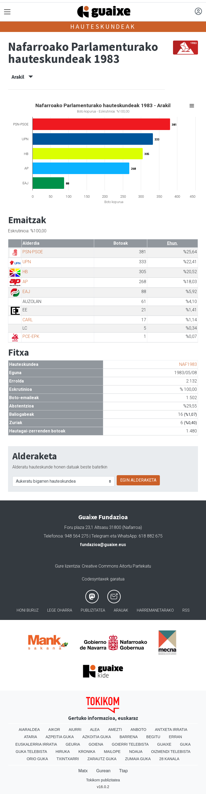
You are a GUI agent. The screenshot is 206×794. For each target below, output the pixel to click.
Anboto (138, 729)
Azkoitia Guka (96, 737)
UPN (27, 261)
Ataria (30, 737)
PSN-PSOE (33, 251)
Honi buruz (28, 610)
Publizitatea (93, 610)
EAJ (26, 291)
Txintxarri (68, 759)
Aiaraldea (29, 729)
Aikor (54, 729)
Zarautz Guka (101, 759)
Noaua (135, 751)
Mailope (112, 751)
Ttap (123, 770)
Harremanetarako (155, 610)
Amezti (115, 729)
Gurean (103, 770)
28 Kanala (169, 759)
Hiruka (63, 751)
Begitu (153, 737)
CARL (28, 319)
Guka (185, 744)
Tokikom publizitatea (103, 780)
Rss (186, 610)
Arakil (22, 77)
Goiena (96, 744)
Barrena (129, 737)
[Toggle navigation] (7, 12)
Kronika (86, 751)
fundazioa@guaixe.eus (103, 544)
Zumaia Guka (138, 759)
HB (25, 271)
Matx (83, 770)
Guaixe (164, 744)
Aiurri (75, 729)
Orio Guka (37, 759)
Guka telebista (31, 751)
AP (25, 281)
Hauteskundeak (102, 26)
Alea (95, 729)
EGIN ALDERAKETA (138, 480)
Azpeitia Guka (60, 737)
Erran (175, 737)
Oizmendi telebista (170, 751)
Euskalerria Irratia (36, 744)
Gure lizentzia (67, 566)
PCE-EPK (31, 336)
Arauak (121, 610)
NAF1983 (188, 364)
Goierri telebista (130, 744)
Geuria (73, 744)
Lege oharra (59, 610)
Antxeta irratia (171, 729)
